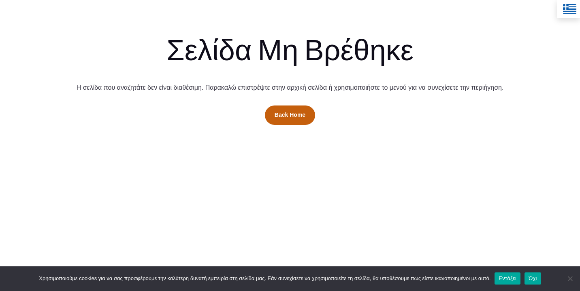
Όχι (533, 278)
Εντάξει (507, 278)
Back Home (290, 115)
